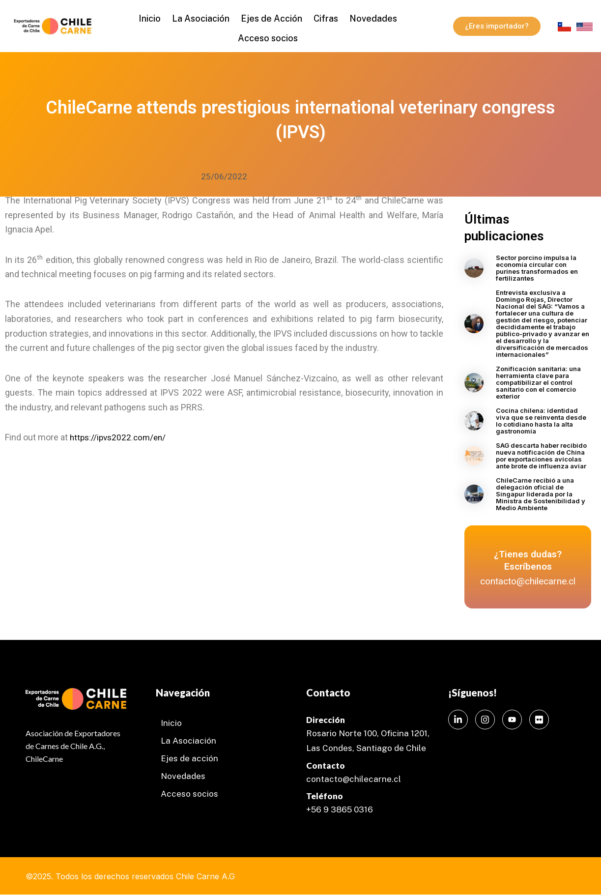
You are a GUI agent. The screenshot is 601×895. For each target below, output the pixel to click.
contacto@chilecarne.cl (353, 779)
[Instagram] (485, 719)
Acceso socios (268, 34)
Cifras (322, 17)
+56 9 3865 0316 (339, 809)
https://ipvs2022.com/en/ (120, 438)
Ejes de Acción (271, 17)
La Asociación (204, 17)
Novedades (366, 17)
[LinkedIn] (458, 719)
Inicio (156, 17)
